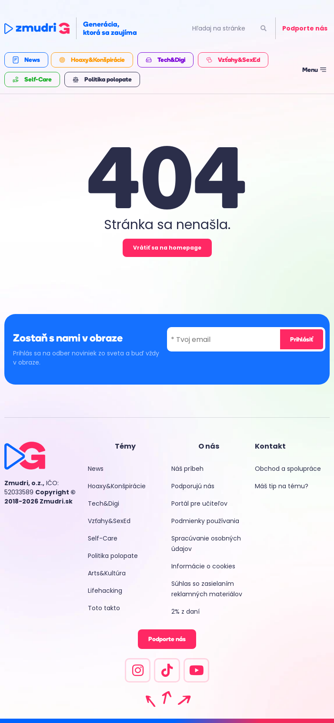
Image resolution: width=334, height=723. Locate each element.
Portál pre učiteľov (199, 503)
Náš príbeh (187, 468)
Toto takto (104, 608)
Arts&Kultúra (107, 573)
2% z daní (185, 611)
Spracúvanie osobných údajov (206, 543)
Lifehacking (105, 590)
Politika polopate (113, 555)
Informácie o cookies (203, 566)
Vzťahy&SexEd (109, 521)
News (96, 468)
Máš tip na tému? (281, 486)
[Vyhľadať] (263, 28)
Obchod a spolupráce (288, 468)
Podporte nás (304, 28)
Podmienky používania (205, 521)
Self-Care (102, 538)
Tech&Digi (103, 503)
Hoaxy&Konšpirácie (117, 486)
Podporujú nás (192, 486)
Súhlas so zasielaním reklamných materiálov (206, 588)
